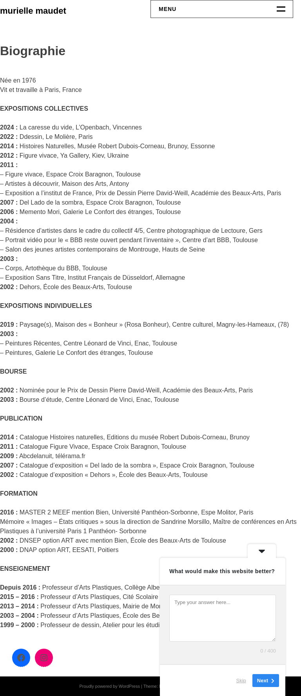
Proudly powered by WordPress (109, 686)
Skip (241, 680)
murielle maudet (33, 11)
